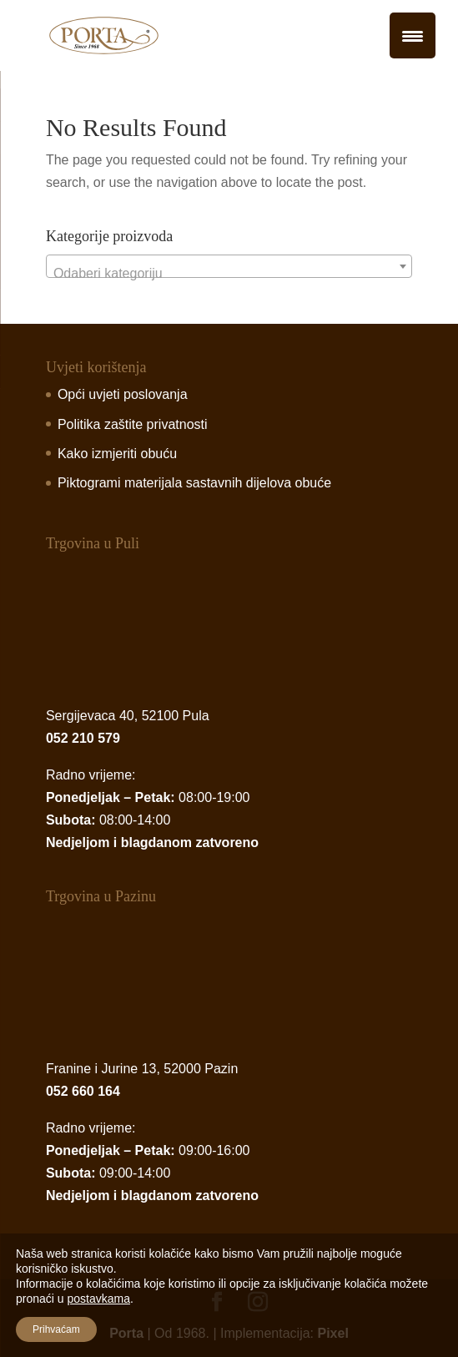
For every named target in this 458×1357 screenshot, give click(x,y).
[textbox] (229, 273)
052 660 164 (83, 1091)
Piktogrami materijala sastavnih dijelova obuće (194, 483)
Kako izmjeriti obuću (117, 453)
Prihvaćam (56, 1329)
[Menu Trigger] (412, 35)
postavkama (98, 1298)
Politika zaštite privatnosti (133, 424)
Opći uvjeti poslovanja (123, 394)
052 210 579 (83, 738)
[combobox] (229, 266)
